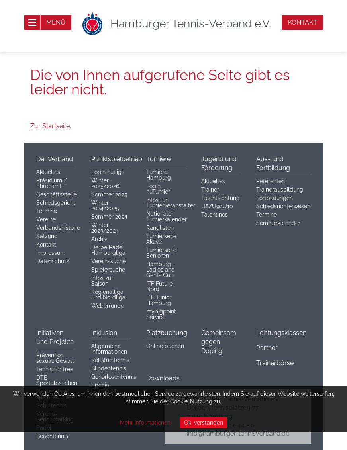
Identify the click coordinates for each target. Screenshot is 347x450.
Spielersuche (108, 269)
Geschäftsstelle (56, 194)
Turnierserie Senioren (161, 253)
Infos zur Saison (102, 281)
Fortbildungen (274, 198)
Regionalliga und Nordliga (108, 295)
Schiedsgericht (55, 203)
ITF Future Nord (159, 286)
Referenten (270, 181)
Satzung (47, 236)
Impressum (50, 253)
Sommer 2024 (109, 216)
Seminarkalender (278, 223)
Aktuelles (48, 172)
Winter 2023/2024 (105, 228)
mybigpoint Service (161, 314)
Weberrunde (107, 306)
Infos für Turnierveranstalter (170, 203)
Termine (46, 211)
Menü (55, 22)
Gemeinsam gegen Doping (218, 342)
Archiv (99, 239)
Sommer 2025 (109, 194)
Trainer (210, 189)
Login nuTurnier (158, 189)
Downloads (163, 378)
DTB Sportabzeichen (56, 380)
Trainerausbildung (279, 189)
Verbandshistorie (58, 228)
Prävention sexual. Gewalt (55, 358)
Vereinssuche (108, 261)
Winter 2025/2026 (105, 183)
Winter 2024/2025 (105, 205)
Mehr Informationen (145, 422)
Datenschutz (52, 261)
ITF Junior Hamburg (158, 300)
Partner (267, 348)
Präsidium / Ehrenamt (51, 183)
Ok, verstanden (203, 422)
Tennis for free (54, 369)
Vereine (46, 219)
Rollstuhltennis (110, 360)
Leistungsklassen (281, 333)
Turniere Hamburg (158, 175)
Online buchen (165, 346)
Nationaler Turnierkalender (166, 217)
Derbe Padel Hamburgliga (108, 250)
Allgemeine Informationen (109, 349)
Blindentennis (108, 368)
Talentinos (214, 214)
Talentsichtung (220, 198)
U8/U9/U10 (217, 206)
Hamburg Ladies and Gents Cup (160, 269)
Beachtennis (52, 436)
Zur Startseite (50, 126)
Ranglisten (160, 228)
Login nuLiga (108, 172)
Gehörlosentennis (113, 377)
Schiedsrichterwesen (283, 206)
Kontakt (302, 22)
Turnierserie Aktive (161, 239)
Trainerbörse (275, 363)
